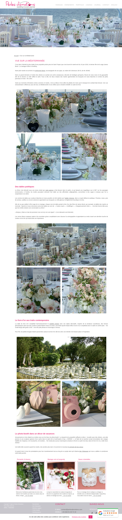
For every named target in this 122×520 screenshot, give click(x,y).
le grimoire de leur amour (75, 447)
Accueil (16, 55)
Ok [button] (90, 517)
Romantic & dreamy (23, 459)
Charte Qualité (36, 510)
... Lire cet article (28, 495)
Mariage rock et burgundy (56, 459)
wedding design (54, 324)
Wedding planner (36, 512)
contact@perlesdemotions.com (71, 509)
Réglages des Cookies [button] (79, 517)
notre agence (49, 190)
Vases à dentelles (84, 459)
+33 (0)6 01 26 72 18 (69, 512)
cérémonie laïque (40, 70)
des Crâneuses (83, 451)
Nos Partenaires (36, 506)
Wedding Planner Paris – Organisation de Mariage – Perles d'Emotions (20, 4)
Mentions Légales (36, 508)
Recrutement (35, 504)
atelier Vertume (69, 198)
